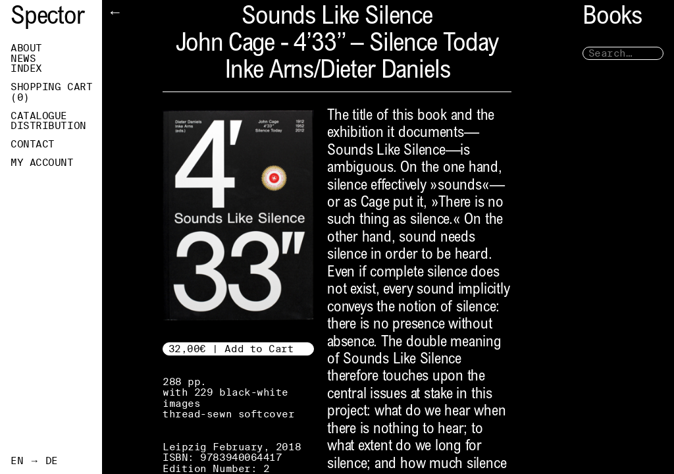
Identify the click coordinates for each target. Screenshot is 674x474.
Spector (47, 18)
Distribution (48, 125)
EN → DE (34, 461)
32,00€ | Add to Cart (231, 348)
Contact (33, 144)
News (23, 58)
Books (612, 18)
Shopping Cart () (51, 92)
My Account (42, 162)
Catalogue (39, 116)
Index (26, 68)
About (26, 48)
